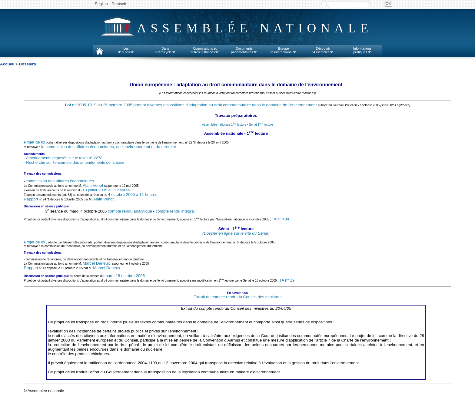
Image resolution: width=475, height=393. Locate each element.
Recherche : (326, 4)
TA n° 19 (286, 280)
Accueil (7, 64)
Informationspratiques (362, 50)
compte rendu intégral (174, 211)
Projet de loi (34, 142)
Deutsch (119, 4)
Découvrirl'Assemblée (323, 50)
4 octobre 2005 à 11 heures (132, 194)
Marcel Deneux (96, 263)
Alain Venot (93, 185)
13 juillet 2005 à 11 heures (106, 190)
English (101, 4)
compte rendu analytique (130, 211)
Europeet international (284, 50)
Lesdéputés (126, 50)
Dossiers (27, 64)
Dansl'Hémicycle (165, 50)
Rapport (31, 199)
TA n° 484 (280, 219)
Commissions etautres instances (205, 50)
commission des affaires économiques (60, 181)
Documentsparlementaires (244, 50)
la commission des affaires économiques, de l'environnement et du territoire (108, 146)
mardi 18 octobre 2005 (125, 275)
